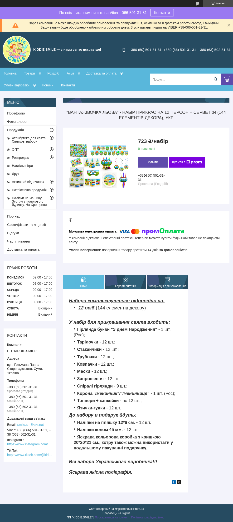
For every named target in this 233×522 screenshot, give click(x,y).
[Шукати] (215, 79)
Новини (47, 85)
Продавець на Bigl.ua (116, 513)
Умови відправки (16, 85)
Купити (152, 162)
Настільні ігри (22, 166)
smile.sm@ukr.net (30, 425)
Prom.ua (138, 509)
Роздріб (53, 73)
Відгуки (13, 233)
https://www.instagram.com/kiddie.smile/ (29, 444)
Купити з (187, 162)
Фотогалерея (18, 121)
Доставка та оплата (101, 73)
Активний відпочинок (28, 182)
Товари (29, 73)
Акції (70, 73)
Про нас (13, 216)
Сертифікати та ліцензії (26, 225)
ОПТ (15, 149)
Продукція (15, 130)
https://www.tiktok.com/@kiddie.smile (29, 455)
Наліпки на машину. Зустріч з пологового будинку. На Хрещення (29, 201)
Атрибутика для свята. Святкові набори (29, 139)
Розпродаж (20, 157)
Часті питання (18, 241)
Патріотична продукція (29, 190)
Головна (10, 73)
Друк (15, 174)
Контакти (162, 13)
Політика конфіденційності (148, 517)
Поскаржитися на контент (112, 517)
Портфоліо (16, 113)
